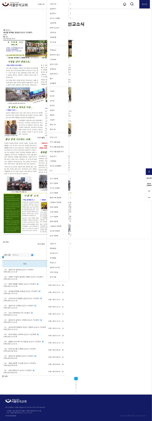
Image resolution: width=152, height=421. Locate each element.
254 (5, 305)
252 (5, 320)
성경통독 (53, 83)
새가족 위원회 (60, 231)
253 (5, 313)
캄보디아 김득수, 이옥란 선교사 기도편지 (24, 321)
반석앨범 (53, 258)
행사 (51, 78)
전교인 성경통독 (55, 166)
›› (76, 392)
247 (5, 356)
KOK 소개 (53, 137)
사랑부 (52, 91)
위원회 (41, 179)
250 (5, 334)
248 (5, 349)
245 (5, 370)
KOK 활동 (41, 137)
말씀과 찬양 (41, 50)
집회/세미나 (54, 74)
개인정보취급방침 (10, 415)
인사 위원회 (60, 178)
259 (5, 270)
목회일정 (53, 248)
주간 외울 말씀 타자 (57, 151)
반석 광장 (41, 244)
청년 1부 (53, 124)
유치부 (52, 101)
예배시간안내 (54, 28)
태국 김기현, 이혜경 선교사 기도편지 (24, 350)
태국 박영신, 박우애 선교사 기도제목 (24, 335)
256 (5, 291)
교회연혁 (53, 23)
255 (5, 298)
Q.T (51, 170)
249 (5, 341)
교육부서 (41, 91)
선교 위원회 (60, 193)
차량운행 (53, 37)
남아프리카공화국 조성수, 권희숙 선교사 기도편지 (24, 328)
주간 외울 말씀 (55, 142)
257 (5, 284)
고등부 (52, 120)
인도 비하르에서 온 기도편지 (24, 314)
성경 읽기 (53, 156)
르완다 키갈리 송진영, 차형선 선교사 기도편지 (24, 278)
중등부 (52, 115)
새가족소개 (54, 253)
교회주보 (53, 32)
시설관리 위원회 (60, 226)
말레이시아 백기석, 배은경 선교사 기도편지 (24, 343)
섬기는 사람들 (60, 18)
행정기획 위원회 (60, 197)
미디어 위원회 (60, 188)
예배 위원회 (60, 221)
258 (5, 277)
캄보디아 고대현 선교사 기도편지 (24, 307)
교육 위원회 (60, 212)
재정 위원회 (60, 207)
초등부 (52, 110)
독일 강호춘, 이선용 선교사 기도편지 (24, 364)
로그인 (144, 4)
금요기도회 (54, 64)
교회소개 (41, 4)
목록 (7, 242)
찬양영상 (60, 69)
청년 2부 (53, 129)
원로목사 (60, 13)
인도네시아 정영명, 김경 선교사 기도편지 (24, 299)
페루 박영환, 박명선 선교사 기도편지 (24, 285)
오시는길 (53, 42)
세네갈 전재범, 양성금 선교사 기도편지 (24, 292)
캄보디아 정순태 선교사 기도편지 (24, 271)
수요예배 (53, 59)
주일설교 (60, 50)
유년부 (52, 105)
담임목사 (60, 9)
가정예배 (53, 161)
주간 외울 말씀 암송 (57, 147)
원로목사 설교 (55, 55)
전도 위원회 (60, 183)
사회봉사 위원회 (60, 202)
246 (5, 363)
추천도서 (53, 263)
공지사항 (53, 277)
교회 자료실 (54, 272)
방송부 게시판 (55, 267)
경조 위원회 (60, 236)
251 (5, 327)
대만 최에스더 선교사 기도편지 (24, 371)
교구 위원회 (60, 216)
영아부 (52, 96)
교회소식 (60, 243)
